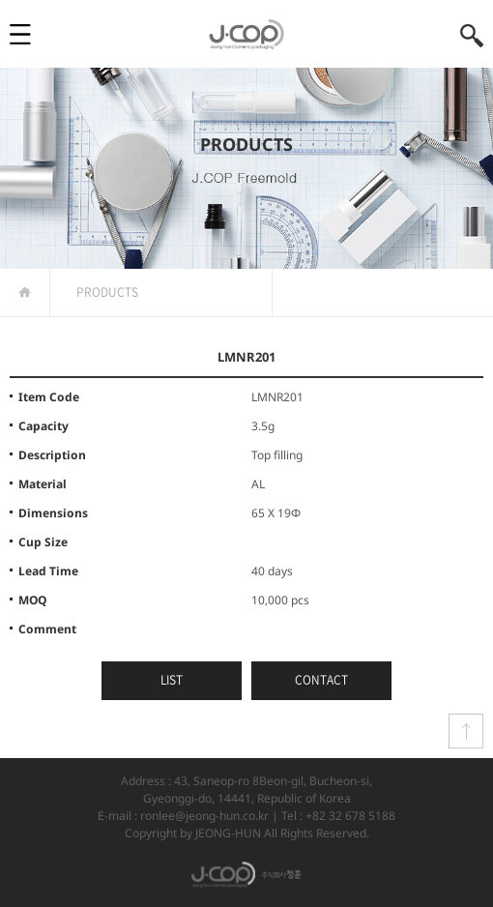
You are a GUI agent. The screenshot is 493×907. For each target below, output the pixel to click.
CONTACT (321, 679)
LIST (171, 679)
